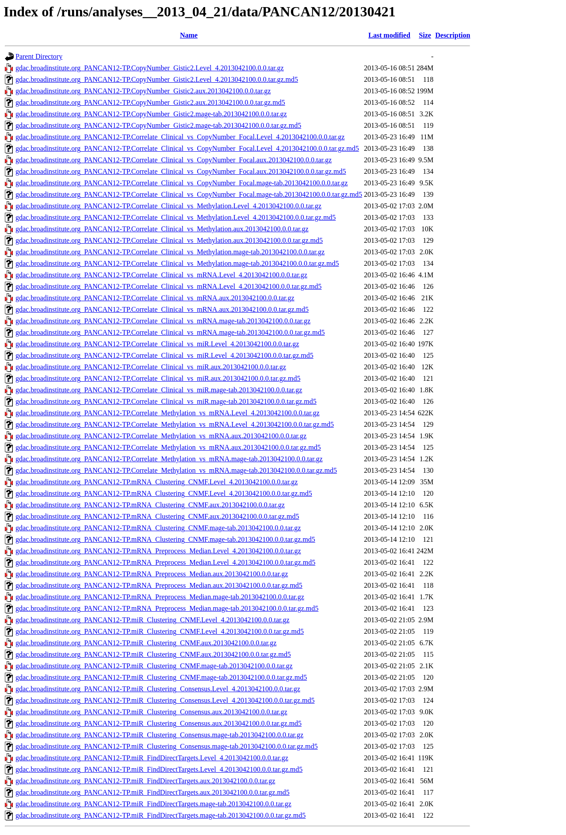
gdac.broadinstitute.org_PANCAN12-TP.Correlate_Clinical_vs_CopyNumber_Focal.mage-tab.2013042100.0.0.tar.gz (181, 183)
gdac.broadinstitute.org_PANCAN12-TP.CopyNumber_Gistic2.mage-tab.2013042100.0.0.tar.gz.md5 (158, 125)
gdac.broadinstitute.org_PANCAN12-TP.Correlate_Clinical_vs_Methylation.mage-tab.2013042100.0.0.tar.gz (170, 252)
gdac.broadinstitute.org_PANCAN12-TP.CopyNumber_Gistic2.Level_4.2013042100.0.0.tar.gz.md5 (156, 79)
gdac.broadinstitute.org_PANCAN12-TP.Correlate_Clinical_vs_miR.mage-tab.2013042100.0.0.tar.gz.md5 (166, 401)
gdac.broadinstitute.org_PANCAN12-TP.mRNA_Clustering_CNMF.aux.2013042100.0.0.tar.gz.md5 (157, 516)
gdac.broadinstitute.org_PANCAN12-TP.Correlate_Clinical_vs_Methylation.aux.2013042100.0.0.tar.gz (162, 229)
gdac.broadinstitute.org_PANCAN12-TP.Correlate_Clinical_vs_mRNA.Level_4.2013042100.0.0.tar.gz (161, 275)
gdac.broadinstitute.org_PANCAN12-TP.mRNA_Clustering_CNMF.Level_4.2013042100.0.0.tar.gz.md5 (163, 493)
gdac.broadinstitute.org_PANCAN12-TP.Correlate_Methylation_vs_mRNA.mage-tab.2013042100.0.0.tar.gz (169, 459)
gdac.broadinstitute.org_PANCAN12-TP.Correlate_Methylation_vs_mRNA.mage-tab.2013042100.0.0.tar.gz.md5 (176, 470)
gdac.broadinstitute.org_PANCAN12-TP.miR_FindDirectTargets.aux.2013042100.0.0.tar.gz (145, 781)
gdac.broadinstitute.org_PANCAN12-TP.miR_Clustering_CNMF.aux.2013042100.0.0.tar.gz (145, 643)
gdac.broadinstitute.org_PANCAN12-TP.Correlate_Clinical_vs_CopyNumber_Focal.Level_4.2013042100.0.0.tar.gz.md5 (187, 148)
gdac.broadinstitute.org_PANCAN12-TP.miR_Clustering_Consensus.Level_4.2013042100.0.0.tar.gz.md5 (164, 700)
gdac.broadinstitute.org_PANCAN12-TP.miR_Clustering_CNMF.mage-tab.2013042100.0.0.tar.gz (154, 666)
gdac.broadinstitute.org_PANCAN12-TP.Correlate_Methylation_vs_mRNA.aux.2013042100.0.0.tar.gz (160, 436)
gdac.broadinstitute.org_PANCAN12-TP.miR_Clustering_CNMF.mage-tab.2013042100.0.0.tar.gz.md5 (161, 677)
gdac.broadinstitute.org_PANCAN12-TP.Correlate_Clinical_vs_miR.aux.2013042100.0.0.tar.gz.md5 (157, 378)
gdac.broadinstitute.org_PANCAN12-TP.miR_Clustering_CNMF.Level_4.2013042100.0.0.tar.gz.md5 (159, 631)
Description (452, 35)
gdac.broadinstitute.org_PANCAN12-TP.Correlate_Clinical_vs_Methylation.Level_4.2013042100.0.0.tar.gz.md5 (175, 217)
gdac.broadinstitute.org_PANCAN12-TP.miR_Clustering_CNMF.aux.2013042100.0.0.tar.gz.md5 (153, 654)
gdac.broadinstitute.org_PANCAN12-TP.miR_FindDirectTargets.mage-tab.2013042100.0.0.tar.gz (153, 804)
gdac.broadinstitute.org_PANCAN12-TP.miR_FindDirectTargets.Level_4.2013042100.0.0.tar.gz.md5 (158, 769)
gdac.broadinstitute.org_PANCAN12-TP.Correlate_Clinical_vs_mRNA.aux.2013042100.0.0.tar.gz (154, 298)
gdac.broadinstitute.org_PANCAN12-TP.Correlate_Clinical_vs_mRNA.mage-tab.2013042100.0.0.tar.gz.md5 (170, 332)
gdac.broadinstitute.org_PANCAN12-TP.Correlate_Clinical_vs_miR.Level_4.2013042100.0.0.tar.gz (157, 344)
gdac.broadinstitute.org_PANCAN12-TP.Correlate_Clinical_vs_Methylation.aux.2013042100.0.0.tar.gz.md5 (169, 240)
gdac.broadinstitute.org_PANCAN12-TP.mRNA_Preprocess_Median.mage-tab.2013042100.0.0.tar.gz (159, 597)
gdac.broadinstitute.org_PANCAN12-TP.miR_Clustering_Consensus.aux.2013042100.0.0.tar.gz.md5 (158, 723)
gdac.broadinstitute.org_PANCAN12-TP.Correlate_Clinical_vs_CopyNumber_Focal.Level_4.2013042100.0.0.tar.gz (179, 137)
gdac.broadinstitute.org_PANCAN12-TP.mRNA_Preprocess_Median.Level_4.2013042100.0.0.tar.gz (158, 551)
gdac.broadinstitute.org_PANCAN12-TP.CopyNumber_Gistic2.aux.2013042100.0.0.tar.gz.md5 (150, 102)
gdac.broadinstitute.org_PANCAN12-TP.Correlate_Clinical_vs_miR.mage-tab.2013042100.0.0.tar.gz (158, 390)
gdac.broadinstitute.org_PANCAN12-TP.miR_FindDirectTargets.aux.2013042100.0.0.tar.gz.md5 (152, 792)
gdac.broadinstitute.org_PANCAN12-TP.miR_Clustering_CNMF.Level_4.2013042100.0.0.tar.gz (152, 620)
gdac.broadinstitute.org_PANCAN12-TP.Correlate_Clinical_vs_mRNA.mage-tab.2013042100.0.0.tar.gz (162, 321)
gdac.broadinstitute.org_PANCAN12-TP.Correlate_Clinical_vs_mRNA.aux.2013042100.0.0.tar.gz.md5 (162, 309)
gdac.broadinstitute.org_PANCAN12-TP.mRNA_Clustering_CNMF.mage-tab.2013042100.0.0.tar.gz (158, 528)
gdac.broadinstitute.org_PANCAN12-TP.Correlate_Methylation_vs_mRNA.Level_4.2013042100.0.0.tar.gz (167, 413)
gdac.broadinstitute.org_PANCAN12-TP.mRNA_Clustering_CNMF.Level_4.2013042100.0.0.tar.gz (156, 482)
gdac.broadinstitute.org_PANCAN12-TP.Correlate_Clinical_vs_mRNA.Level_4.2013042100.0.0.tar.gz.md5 (168, 286)
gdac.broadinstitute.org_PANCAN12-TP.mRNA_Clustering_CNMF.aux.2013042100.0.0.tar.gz (150, 505)
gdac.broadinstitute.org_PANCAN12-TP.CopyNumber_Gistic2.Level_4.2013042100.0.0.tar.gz (149, 68)
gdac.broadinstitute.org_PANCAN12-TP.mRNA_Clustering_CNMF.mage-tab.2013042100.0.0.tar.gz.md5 (165, 539)
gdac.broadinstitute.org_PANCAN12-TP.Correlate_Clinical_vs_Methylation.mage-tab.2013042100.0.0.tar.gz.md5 (177, 263)
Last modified (389, 35)
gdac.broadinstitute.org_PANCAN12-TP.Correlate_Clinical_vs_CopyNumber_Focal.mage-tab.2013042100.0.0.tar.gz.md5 (188, 194)
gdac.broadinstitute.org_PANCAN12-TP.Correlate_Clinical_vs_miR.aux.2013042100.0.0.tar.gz (150, 367)
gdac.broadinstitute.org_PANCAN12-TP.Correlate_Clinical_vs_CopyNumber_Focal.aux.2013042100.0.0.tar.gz (173, 160)
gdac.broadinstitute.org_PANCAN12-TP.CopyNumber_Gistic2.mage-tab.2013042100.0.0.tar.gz (151, 114)
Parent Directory (38, 56)
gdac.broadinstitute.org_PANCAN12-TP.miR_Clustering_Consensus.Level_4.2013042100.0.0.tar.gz (157, 689)
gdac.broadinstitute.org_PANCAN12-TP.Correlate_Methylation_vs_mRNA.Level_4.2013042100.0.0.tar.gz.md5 (174, 424)
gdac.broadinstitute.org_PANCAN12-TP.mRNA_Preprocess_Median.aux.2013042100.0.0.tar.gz (151, 574)
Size (425, 35)
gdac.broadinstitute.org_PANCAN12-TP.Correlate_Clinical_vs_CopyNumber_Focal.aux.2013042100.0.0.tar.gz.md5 (180, 171)
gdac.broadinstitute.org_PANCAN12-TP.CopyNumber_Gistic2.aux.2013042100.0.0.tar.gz (143, 91)
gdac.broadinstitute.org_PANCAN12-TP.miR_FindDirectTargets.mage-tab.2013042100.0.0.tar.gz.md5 (160, 815)
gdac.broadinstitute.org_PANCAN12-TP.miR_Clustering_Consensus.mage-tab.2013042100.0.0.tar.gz (159, 735)
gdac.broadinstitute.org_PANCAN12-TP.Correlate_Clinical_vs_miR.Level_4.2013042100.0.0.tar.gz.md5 (164, 355)
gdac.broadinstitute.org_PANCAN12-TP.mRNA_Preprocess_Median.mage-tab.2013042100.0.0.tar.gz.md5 (166, 608)
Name (189, 35)
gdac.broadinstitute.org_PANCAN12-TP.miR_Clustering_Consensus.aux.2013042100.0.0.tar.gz (151, 712)
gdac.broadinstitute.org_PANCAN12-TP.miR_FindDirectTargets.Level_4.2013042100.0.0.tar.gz (151, 758)
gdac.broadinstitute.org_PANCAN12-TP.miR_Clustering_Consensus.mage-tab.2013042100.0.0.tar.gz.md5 (166, 746)
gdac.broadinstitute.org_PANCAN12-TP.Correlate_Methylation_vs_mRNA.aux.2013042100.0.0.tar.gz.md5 (168, 447)
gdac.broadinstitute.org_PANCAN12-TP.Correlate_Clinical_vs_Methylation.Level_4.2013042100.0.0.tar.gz (168, 206)
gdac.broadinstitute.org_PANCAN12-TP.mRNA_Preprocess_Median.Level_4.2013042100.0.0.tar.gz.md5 (165, 562)
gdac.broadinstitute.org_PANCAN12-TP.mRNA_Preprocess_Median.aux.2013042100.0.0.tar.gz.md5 (158, 585)
